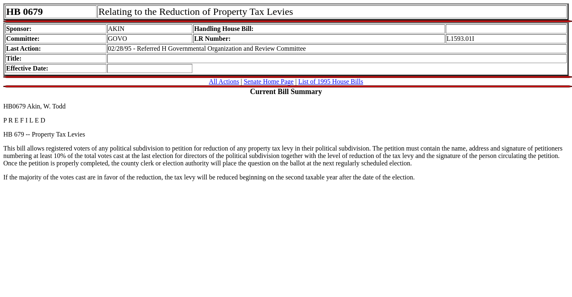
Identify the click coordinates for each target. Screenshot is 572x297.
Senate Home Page (269, 81)
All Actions (224, 81)
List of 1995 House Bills (330, 81)
